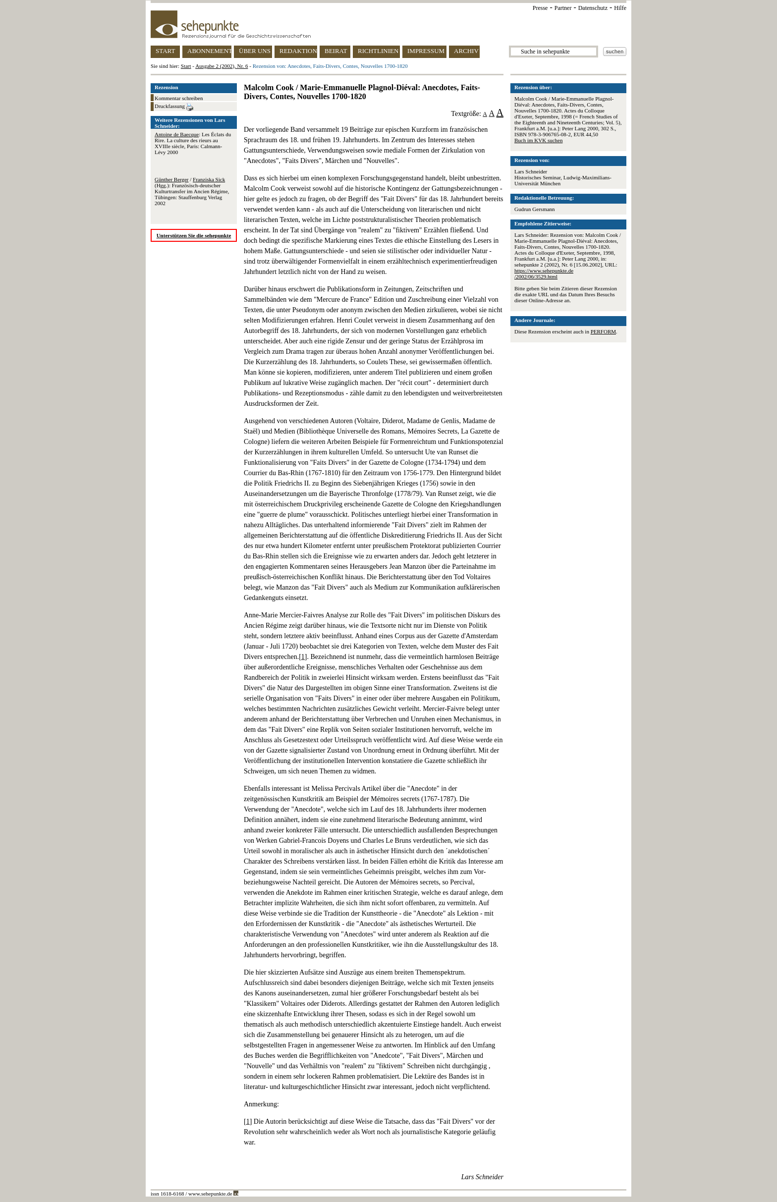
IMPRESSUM (425, 51)
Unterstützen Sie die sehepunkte (194, 235)
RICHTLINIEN (378, 51)
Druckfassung (174, 107)
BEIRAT (336, 51)
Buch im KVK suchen (538, 140)
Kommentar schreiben (179, 98)
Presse (540, 7)
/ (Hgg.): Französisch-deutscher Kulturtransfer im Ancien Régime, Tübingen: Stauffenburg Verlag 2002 (192, 191)
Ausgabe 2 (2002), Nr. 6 (221, 66)
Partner (563, 7)
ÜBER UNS (255, 51)
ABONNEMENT (209, 51)
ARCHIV (466, 51)
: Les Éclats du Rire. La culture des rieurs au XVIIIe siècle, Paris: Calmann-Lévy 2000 (193, 143)
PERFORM (603, 331)
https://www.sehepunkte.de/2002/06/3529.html (543, 273)
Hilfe (620, 7)
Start (186, 66)
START (165, 51)
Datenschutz (593, 7)
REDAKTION (298, 51)
